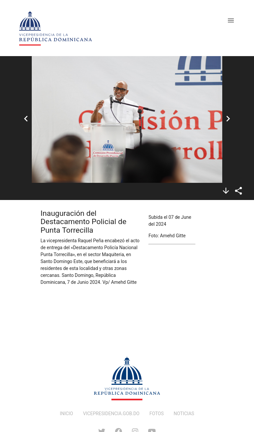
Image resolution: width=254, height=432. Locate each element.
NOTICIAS (184, 413)
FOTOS (156, 413)
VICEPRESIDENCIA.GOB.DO (111, 413)
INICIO (66, 413)
